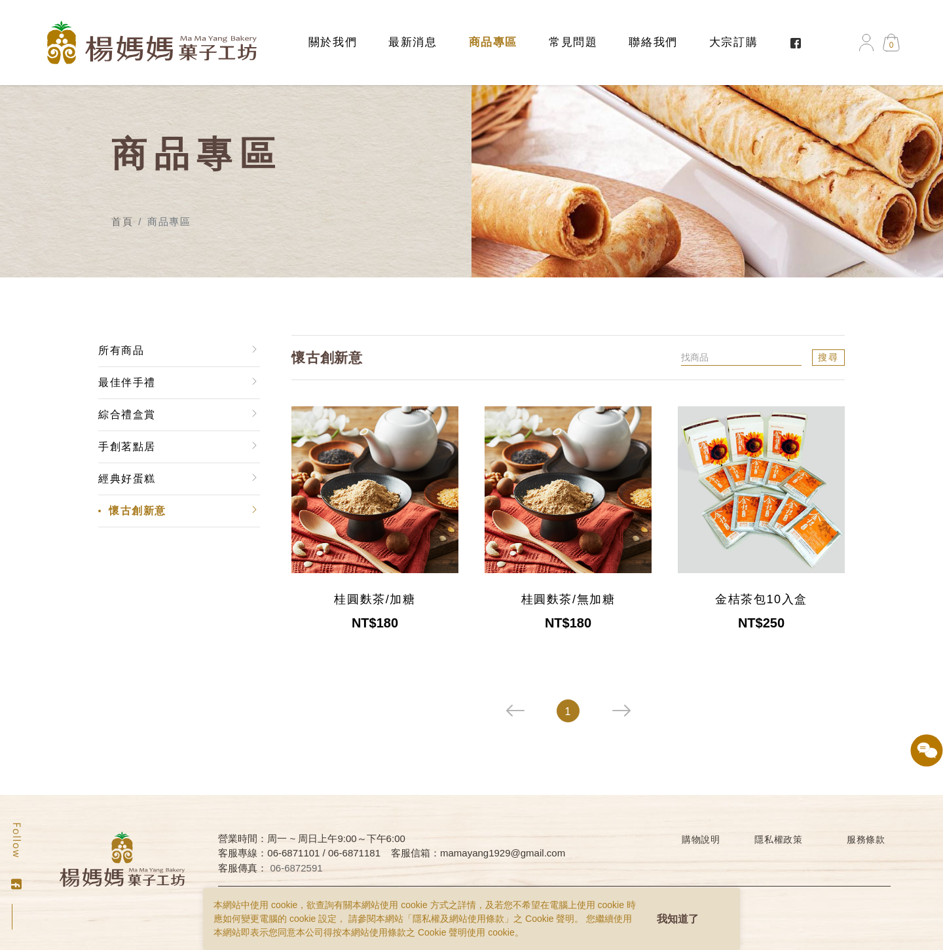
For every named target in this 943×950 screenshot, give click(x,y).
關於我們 (332, 42)
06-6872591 (296, 867)
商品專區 (493, 42)
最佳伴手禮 (126, 382)
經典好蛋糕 (126, 478)
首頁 (122, 221)
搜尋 (829, 357)
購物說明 (701, 839)
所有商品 (120, 350)
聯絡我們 (653, 42)
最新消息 (412, 42)
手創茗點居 (126, 446)
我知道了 (678, 918)
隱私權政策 (778, 839)
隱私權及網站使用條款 (458, 918)
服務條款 (866, 839)
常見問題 (573, 42)
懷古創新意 (137, 510)
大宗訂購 (733, 42)
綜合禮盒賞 (126, 414)
